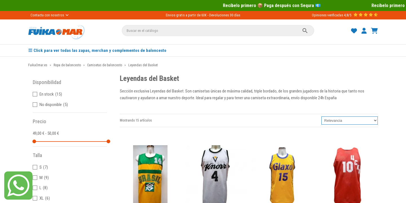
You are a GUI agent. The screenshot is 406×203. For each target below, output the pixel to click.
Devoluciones (219, 15)
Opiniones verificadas (327, 15)
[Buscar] (218, 30)
